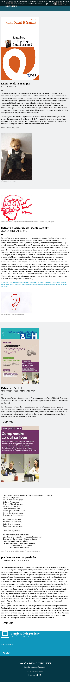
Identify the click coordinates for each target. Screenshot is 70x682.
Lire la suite (8, 422)
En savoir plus (51, 4)
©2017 (28, 671)
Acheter (6, 653)
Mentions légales (38, 671)
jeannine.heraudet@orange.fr (35, 667)
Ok (44, 4)
